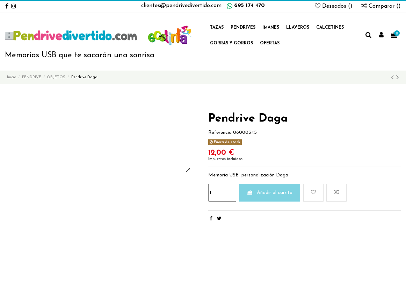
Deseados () (334, 6)
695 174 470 (249, 5)
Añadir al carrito (269, 192)
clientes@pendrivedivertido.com (181, 5)
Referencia (220, 132)
